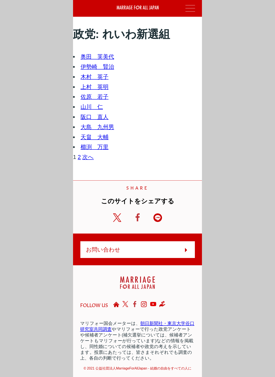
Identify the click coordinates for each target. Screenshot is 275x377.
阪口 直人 (94, 117)
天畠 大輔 (94, 137)
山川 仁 (92, 107)
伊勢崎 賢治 (97, 66)
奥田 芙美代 (97, 56)
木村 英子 (94, 77)
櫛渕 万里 (94, 147)
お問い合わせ (103, 249)
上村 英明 (94, 87)
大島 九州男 (97, 127)
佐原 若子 (94, 96)
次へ (88, 157)
